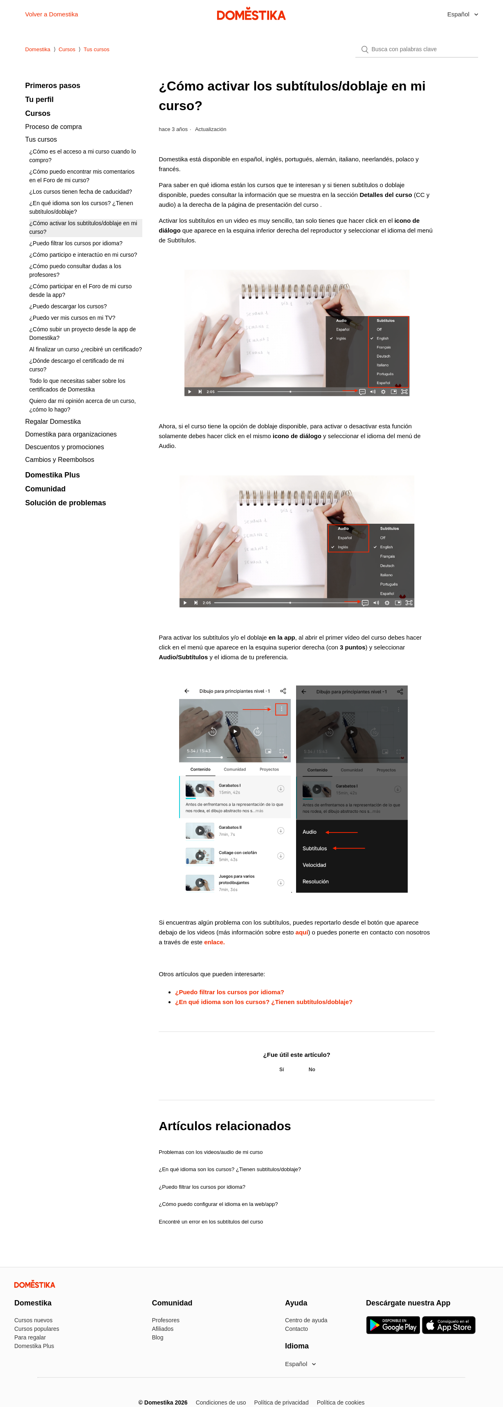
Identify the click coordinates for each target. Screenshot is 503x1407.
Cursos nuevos (33, 1320)
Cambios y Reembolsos (59, 459)
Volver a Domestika (51, 14)
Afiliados (162, 1329)
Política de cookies (341, 1402)
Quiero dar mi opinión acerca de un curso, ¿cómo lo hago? (82, 405)
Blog (157, 1337)
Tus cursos (96, 49)
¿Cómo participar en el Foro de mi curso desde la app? (80, 290)
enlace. (214, 942)
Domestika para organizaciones (71, 434)
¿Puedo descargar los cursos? (68, 306)
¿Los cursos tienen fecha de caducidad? (80, 191)
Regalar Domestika (53, 421)
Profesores (166, 1320)
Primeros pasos (53, 85)
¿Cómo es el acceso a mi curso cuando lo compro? (82, 155)
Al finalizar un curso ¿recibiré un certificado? (85, 349)
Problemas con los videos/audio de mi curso (211, 1152)
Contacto (296, 1329)
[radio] (281, 1069)
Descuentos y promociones (64, 446)
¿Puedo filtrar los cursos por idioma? (76, 243)
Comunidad (45, 489)
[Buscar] (416, 49)
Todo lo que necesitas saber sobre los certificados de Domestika (77, 385)
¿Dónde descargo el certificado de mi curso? (76, 365)
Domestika (37, 49)
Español (459, 14)
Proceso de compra (53, 126)
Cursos (66, 49)
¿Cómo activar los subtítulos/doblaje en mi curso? (83, 227)
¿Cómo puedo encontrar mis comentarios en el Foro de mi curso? (82, 175)
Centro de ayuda (306, 1320)
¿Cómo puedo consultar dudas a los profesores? (75, 270)
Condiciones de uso (221, 1402)
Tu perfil (39, 99)
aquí (302, 932)
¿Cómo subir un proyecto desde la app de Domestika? (82, 333)
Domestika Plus (52, 475)
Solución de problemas (65, 503)
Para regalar (30, 1337)
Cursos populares (36, 1329)
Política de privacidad (281, 1402)
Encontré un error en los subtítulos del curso (211, 1222)
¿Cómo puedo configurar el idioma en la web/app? (218, 1204)
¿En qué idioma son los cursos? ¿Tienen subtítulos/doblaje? (81, 207)
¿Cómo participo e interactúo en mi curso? (83, 254)
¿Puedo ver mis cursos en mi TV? (72, 317)
